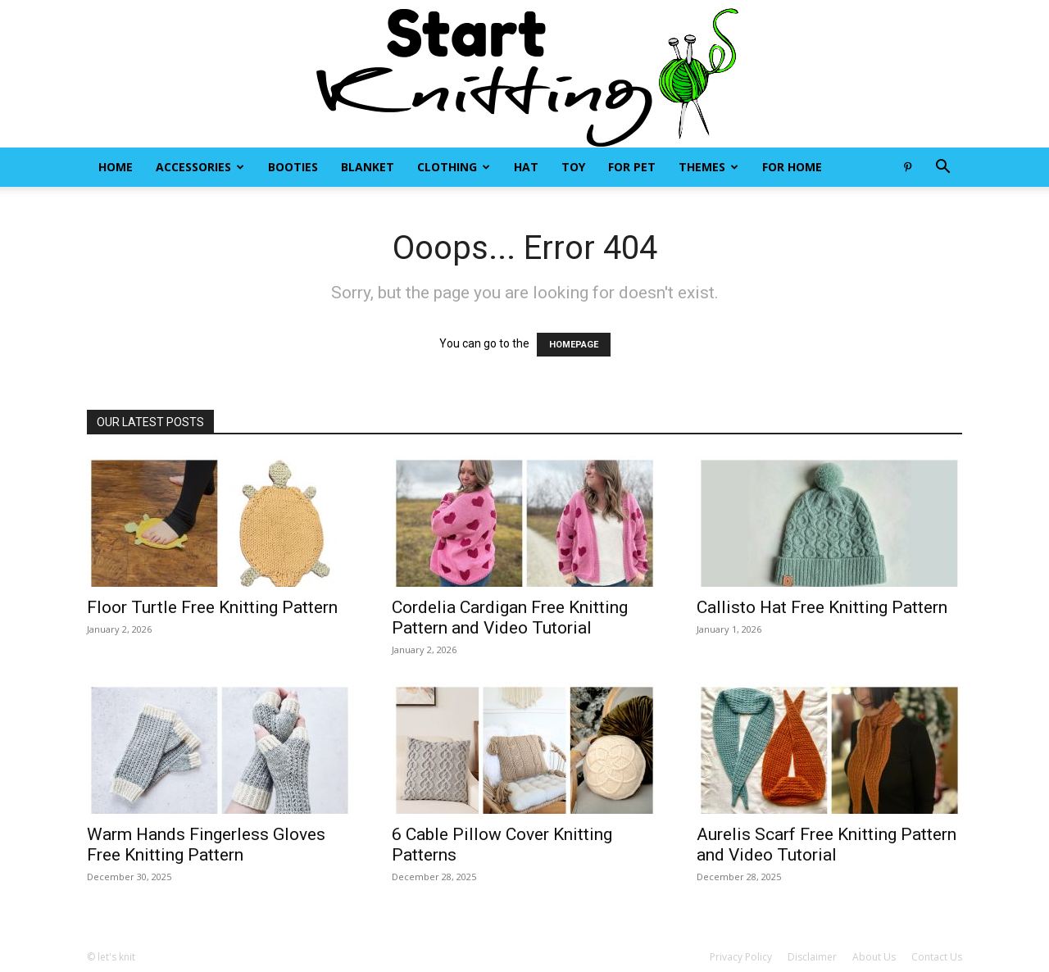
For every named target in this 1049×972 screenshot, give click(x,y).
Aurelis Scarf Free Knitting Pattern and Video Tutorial (826, 844)
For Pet (632, 167)
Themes (708, 167)
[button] (942, 168)
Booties (293, 167)
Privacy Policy (741, 957)
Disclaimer (812, 957)
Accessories (200, 167)
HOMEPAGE (573, 344)
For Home (792, 167)
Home (115, 167)
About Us (874, 957)
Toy (573, 167)
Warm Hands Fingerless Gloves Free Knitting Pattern (206, 844)
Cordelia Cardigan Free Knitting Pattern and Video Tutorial (510, 617)
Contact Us (936, 957)
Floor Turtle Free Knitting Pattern (212, 607)
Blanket (367, 167)
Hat (526, 167)
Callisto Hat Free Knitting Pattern (822, 607)
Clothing (453, 167)
